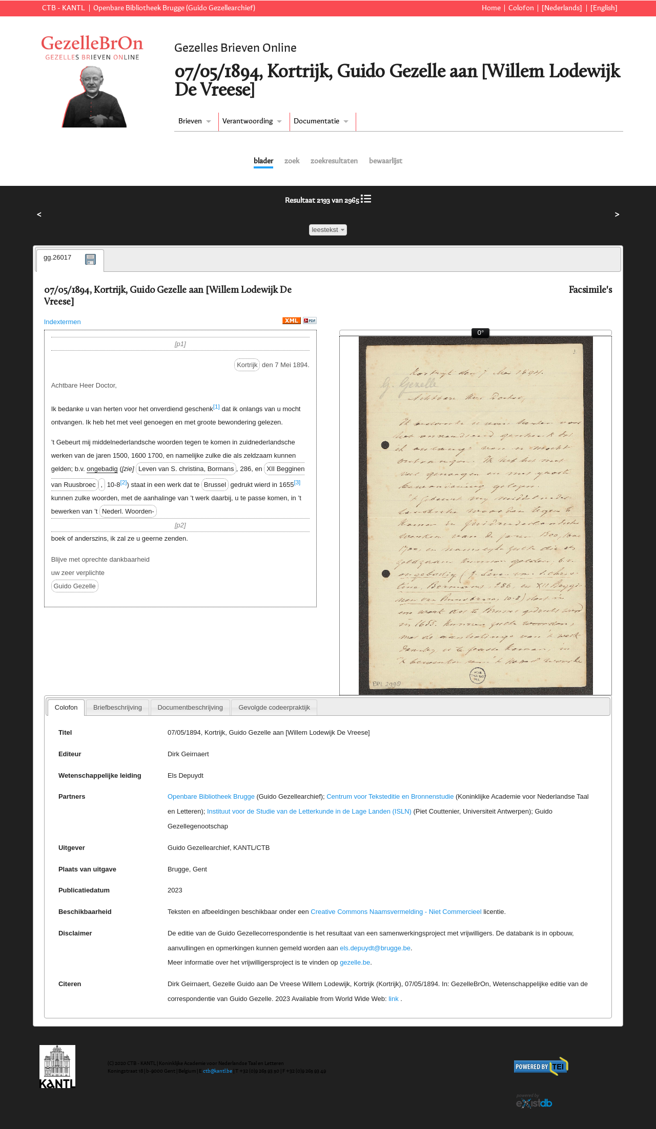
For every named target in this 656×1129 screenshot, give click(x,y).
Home (491, 8)
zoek (291, 161)
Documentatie (316, 121)
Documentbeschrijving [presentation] (189, 707)
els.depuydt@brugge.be (375, 948)
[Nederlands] (562, 8)
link (393, 999)
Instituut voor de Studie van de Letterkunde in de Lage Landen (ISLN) (309, 811)
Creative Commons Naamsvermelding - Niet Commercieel (396, 911)
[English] (604, 8)
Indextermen (62, 322)
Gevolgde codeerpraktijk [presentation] (274, 707)
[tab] (70, 260)
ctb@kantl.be (217, 1071)
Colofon (521, 8)
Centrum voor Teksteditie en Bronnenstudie (390, 796)
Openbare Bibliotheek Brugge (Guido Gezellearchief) (174, 8)
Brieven (190, 121)
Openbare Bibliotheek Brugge (211, 796)
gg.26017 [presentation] (57, 257)
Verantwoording (247, 121)
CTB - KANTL (63, 8)
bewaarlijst (385, 161)
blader (263, 161)
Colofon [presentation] (66, 707)
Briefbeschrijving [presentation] (117, 707)
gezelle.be (355, 962)
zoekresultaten (334, 161)
